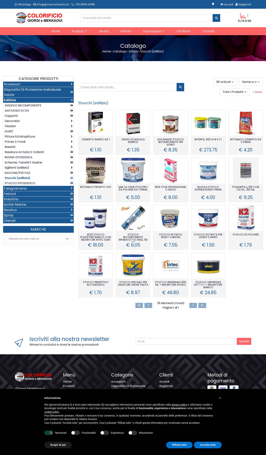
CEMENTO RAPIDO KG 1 (96, 139)
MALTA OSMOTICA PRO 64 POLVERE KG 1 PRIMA (133, 188)
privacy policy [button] (179, 404)
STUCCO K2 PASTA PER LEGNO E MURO (208, 236)
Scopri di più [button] (58, 444)
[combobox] (145, 18)
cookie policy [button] (51, 411)
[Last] (202, 305)
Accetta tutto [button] (208, 444)
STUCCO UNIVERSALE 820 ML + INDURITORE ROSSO (170, 284)
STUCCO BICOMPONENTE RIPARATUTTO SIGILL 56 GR (133, 237)
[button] (220, 398)
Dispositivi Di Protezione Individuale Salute (128, 388)
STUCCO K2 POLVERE (246, 234)
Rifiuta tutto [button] (179, 444)
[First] (139, 305)
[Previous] (148, 305)
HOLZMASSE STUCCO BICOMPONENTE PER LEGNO (170, 142)
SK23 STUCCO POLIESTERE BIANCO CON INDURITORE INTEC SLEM (95, 237)
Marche (38, 229)
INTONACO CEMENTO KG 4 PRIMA (245, 141)
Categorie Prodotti (38, 78)
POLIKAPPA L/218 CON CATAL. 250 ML (245, 188)
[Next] (193, 305)
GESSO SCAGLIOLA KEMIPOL (133, 141)
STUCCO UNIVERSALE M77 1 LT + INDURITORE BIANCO (208, 285)
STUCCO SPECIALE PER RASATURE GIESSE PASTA (133, 284)
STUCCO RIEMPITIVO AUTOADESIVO (95, 284)
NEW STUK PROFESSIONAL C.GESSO (170, 188)
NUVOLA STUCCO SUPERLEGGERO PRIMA (208, 188)
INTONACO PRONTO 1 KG (95, 187)
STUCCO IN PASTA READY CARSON (170, 236)
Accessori (118, 381)
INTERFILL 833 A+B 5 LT (208, 139)
